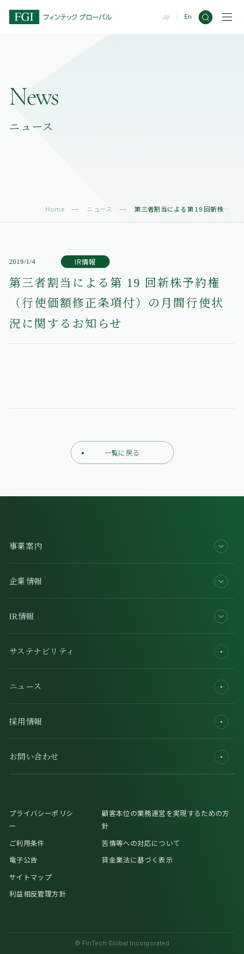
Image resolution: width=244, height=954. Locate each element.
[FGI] (60, 17)
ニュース (100, 208)
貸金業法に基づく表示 (137, 859)
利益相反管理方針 (37, 893)
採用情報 (118, 722)
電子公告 (23, 859)
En (188, 17)
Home (55, 208)
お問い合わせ (118, 757)
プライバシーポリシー (41, 819)
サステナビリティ (118, 652)
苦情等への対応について (141, 843)
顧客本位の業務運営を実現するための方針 (165, 819)
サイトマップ (30, 877)
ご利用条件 (27, 843)
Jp (166, 17)
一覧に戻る (111, 452)
